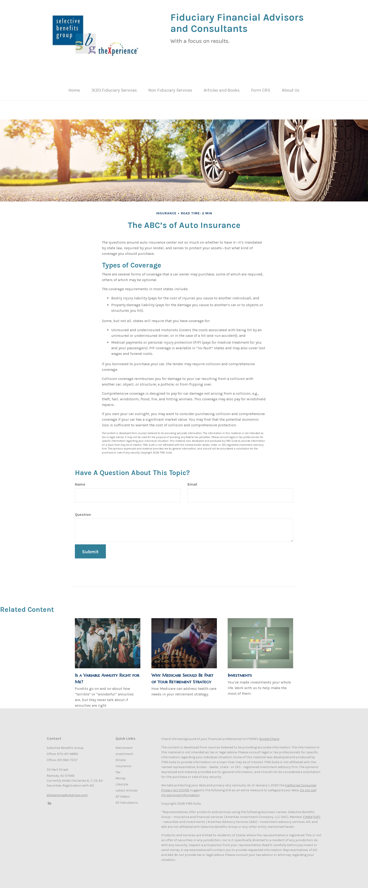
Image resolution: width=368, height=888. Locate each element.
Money (120, 776)
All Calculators (126, 800)
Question (83, 512)
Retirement (124, 745)
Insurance (123, 764)
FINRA (307, 815)
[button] (119, 90)
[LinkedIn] (49, 801)
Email (192, 482)
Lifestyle (121, 782)
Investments (240, 673)
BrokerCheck (269, 737)
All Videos (122, 794)
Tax (117, 770)
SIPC (317, 815)
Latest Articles (126, 788)
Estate (120, 758)
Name (80, 482)
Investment (124, 752)
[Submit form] (90, 549)
